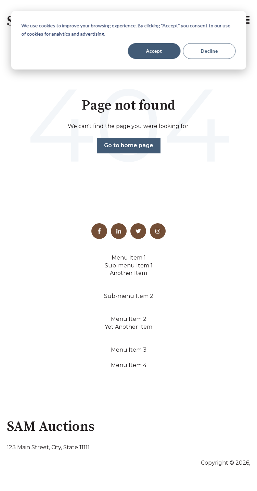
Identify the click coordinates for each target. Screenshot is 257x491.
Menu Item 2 (128, 319)
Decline (209, 51)
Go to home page (128, 145)
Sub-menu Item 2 (128, 296)
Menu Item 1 (129, 257)
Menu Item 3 (128, 350)
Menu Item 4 (128, 365)
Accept (154, 51)
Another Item (128, 273)
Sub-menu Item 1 (129, 265)
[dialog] (128, 40)
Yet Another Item (128, 327)
